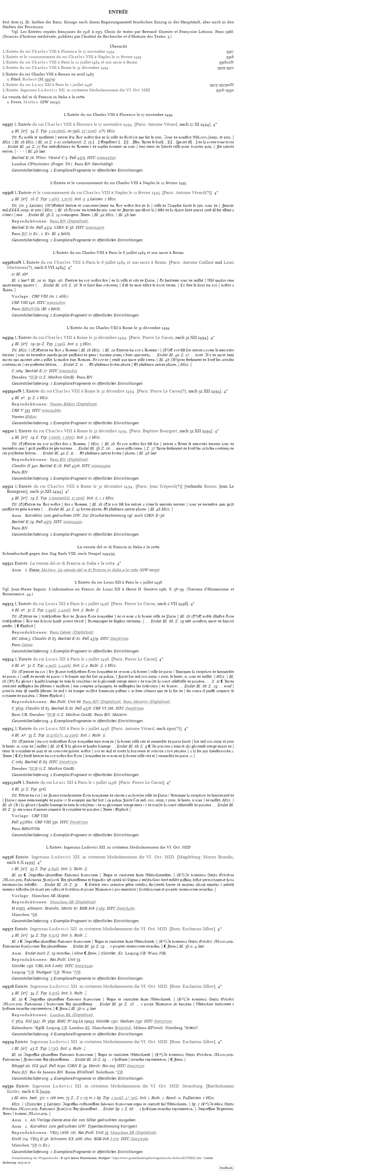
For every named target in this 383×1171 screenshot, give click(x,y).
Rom (175, 928)
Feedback (226, 1168)
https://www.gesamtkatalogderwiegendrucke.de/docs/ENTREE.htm (157, 1158)
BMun (31, 416)
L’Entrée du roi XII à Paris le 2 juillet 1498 (47, 84)
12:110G (78, 498)
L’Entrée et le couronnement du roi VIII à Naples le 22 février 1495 (72, 56)
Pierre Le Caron (157, 337)
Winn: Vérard (48, 157)
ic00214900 (101, 465)
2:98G (54, 199)
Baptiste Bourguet (160, 431)
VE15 (34, 1138)
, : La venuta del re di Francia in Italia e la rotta (83, 569)
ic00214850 (106, 157)
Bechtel (18, 157)
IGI (28, 1021)
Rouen (210, 486)
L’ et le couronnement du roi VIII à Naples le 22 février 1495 (87, 192)
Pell (72, 157)
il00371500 (163, 1021)
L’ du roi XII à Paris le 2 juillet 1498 (62, 603)
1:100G (54, 437)
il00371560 (139, 1138)
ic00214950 (72, 521)
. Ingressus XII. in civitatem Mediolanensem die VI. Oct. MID (95, 857)
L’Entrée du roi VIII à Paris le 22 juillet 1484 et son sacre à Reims (70, 62)
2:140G (117, 1097)
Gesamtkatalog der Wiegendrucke (35, 1158)
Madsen (127, 1021)
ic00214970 (95, 227)
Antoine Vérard (162, 124)
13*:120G (89, 131)
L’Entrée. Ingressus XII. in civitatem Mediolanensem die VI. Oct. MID (76, 90)
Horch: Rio (98, 1065)
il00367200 (119, 638)
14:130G (71, 735)
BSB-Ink (87, 908)
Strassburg (192, 1086)
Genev (27, 644)
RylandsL (123, 1027)
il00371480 (126, 908)
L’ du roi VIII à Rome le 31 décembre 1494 (71, 337)
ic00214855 (68, 370)
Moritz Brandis (218, 857)
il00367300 (134, 708)
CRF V (17, 410)
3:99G (60, 343)
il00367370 (68, 761)
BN (25, 233)
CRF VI (99, 708)
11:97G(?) (54, 735)
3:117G (66, 199)
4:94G (50, 665)
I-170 (114, 1138)
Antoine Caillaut (198, 262)
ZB (120, 1072)
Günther (18, 965)
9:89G (53, 868)
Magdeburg (189, 857)
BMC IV (64, 1021)
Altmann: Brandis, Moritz (49, 908)
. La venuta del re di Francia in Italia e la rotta (65, 563)
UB (31, 972)
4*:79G (131, 1097)
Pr (44, 1021)
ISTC (91, 157)
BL (87, 1027)
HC (15, 638)
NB (77, 972)
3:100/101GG (59, 498)
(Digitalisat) (69, 221)
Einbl (16, 1138)
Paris (140, 124)
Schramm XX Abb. (66, 1138)
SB (34, 914)
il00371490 (84, 965)
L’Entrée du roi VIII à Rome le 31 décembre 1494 (55, 67)
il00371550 (135, 1065)
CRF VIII (20, 302)
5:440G (64, 610)
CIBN (59, 227)
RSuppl (18, 1065)
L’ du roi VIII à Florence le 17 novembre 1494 (73, 124)
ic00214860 (51, 410)
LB (57, 972)
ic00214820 (56, 302)
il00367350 (79, 822)
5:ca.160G (57, 131)
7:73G (53, 1048)
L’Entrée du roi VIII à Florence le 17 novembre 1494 (58, 51)
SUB (34, 377)
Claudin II (21, 465)
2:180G (69, 437)
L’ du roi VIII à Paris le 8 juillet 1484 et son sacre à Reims (94, 262)
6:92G (54, 935)
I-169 (100, 908)
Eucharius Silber (198, 928)
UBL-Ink (43, 965)
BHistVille (31, 308)
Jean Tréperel (163, 486)
